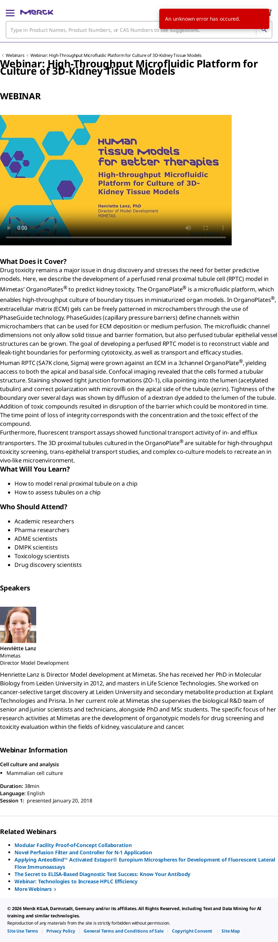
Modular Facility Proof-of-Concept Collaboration (72, 845)
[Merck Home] (36, 12)
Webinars (15, 55)
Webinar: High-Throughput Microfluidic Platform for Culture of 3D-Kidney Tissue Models (116, 55)
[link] (22, 931)
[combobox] (139, 29)
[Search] (264, 30)
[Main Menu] (10, 12)
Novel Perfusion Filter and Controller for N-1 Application (83, 852)
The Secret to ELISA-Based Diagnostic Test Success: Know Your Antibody (102, 874)
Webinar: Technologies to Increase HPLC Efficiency (76, 881)
